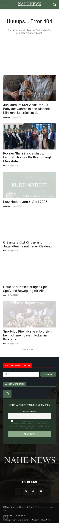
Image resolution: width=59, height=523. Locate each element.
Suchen (48, 374)
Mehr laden (29, 349)
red (4, 165)
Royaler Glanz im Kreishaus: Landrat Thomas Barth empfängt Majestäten (27, 157)
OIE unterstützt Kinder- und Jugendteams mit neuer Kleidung (27, 244)
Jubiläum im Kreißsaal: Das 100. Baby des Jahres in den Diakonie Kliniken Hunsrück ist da (27, 109)
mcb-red (6, 117)
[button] (5, 517)
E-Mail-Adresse (29, 411)
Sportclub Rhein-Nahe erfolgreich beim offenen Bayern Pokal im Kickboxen (27, 335)
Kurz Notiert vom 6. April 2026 (25, 202)
